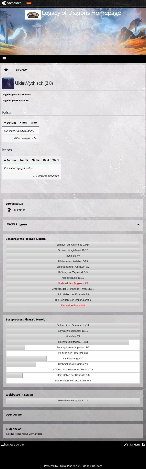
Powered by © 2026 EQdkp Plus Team (73, 466)
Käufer (23, 160)
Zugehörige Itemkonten (15, 100)
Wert (34, 122)
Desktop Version (13, 444)
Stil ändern (132, 444)
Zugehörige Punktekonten (17, 94)
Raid (46, 160)
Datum (11, 122)
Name (23, 122)
